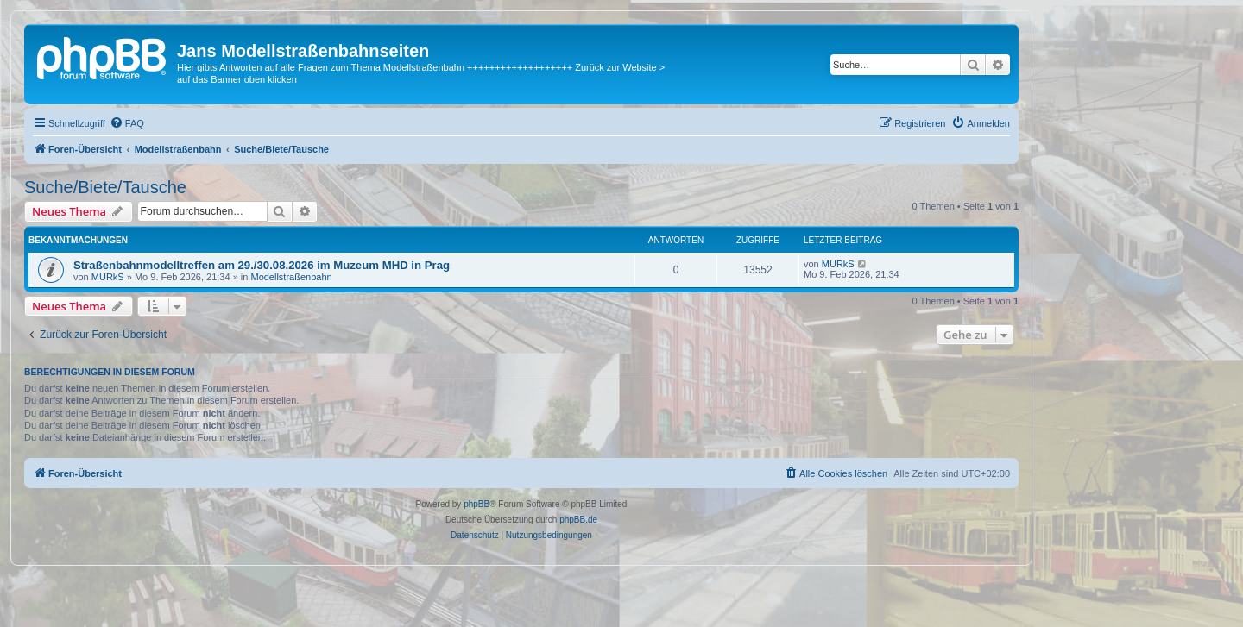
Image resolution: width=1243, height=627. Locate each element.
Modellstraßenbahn (290, 277)
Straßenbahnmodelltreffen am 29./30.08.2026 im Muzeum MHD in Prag (261, 265)
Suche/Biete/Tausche (105, 187)
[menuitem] (127, 123)
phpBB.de (578, 519)
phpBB (476, 504)
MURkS (107, 277)
